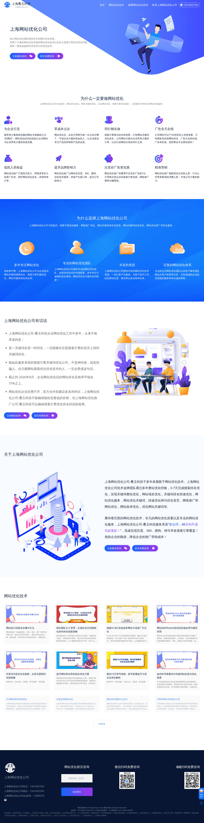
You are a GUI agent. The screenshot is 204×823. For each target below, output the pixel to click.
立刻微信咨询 (22, 56)
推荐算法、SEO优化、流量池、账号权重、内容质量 (25, 682)
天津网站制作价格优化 (16, 699)
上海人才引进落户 (60, 815)
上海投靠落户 (87, 815)
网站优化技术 (116, 5)
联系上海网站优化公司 (164, 5)
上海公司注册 (168, 813)
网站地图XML (83, 807)
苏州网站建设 (55, 813)
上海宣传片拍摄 (37, 813)
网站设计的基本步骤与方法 (20, 627)
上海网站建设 (156, 813)
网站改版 (195, 813)
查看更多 (102, 724)
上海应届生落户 (75, 815)
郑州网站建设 (106, 813)
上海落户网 (33, 815)
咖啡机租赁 (95, 813)
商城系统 (186, 813)
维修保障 (178, 813)
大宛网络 (26, 813)
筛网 (46, 813)
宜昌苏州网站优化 (64, 699)
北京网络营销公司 (69, 813)
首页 (102, 5)
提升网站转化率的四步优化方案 (72, 673)
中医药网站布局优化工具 (168, 699)
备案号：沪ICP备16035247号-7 (83, 810)
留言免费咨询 (50, 56)
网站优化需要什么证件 (117, 699)
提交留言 (77, 791)
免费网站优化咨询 (138, 5)
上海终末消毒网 (100, 815)
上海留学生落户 (46, 815)
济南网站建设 (132, 813)
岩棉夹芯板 (16, 813)
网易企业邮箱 (10, 815)
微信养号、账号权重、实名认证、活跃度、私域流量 (126, 682)
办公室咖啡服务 (83, 813)
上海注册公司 (144, 813)
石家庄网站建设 (119, 813)
